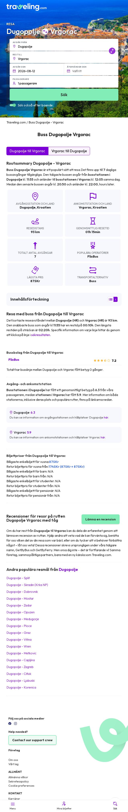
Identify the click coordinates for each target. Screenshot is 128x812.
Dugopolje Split (18, 578)
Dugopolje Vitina (19, 639)
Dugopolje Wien (18, 646)
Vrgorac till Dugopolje (69, 151)
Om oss (13, 760)
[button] (64, 45)
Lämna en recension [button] (100, 519)
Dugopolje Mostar (20, 598)
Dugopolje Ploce (19, 626)
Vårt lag (13, 764)
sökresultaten (40, 335)
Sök (115, 805)
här (106, 417)
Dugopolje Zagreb (20, 667)
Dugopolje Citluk (18, 674)
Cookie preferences (21, 785)
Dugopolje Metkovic (21, 653)
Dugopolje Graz (18, 633)
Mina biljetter (64, 805)
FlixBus (13, 360)
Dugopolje (28, 207)
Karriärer (14, 799)
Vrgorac (85, 207)
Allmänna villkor (18, 777)
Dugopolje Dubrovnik (22, 592)
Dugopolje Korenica (21, 687)
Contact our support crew (32, 740)
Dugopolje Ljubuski (20, 680)
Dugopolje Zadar (19, 605)
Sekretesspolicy (18, 781)
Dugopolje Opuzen (20, 612)
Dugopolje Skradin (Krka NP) (27, 585)
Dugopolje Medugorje (22, 619)
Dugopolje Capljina (20, 660)
